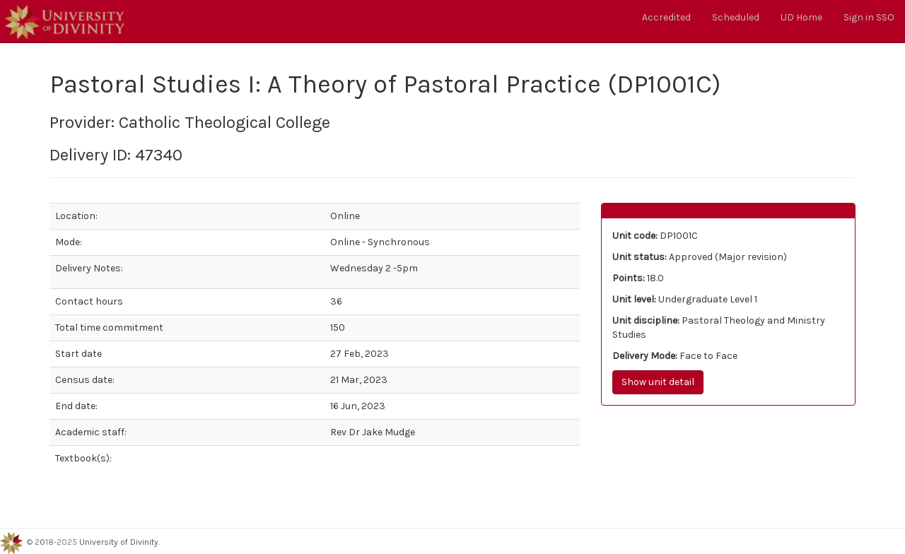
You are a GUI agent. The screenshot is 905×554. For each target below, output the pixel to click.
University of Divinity (118, 543)
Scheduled (735, 17)
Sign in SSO (868, 17)
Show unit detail (657, 382)
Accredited (666, 17)
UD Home (801, 17)
